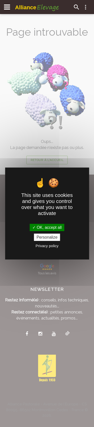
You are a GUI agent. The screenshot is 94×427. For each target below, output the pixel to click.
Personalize (47, 237)
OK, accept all (47, 227)
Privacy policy (47, 246)
